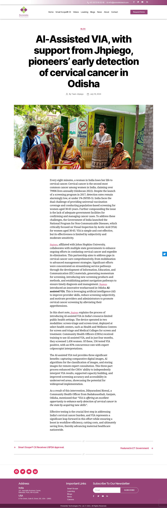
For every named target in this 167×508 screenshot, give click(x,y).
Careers (70, 500)
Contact (119, 12)
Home (45, 12)
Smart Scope (72, 489)
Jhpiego (54, 245)
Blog (83, 29)
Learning (83, 12)
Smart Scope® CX (59, 12)
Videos (74, 12)
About (110, 12)
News (101, 12)
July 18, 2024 (96, 94)
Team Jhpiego (77, 94)
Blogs (93, 12)
